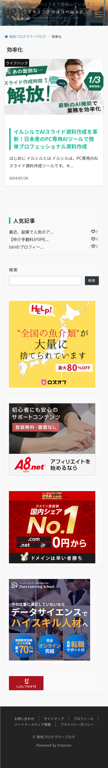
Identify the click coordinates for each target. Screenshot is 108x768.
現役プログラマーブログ (54, 17)
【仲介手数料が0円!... (29, 239)
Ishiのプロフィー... (26, 247)
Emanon (64, 745)
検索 (13, 270)
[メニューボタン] (98, 17)
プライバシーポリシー (77, 724)
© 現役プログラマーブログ (54, 736)
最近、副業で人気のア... (31, 232)
